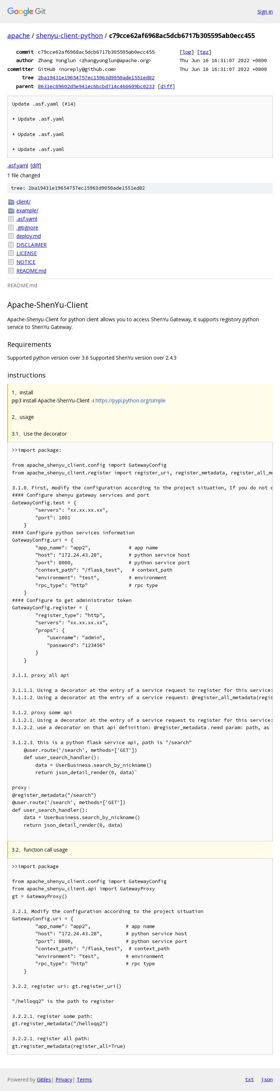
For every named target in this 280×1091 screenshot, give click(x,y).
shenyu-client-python (69, 35)
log (186, 52)
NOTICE (25, 261)
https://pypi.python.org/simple (131, 400)
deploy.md (28, 235)
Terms (84, 1079)
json (267, 1079)
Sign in (265, 11)
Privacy (63, 1079)
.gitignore (27, 227)
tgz (204, 52)
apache (18, 35)
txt (249, 1079)
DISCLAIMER (31, 244)
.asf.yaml (17, 165)
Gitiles (44, 1079)
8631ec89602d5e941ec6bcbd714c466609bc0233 (96, 86)
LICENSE (26, 253)
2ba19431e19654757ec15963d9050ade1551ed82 (96, 77)
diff (166, 86)
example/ (27, 210)
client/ (23, 201)
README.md (31, 270)
